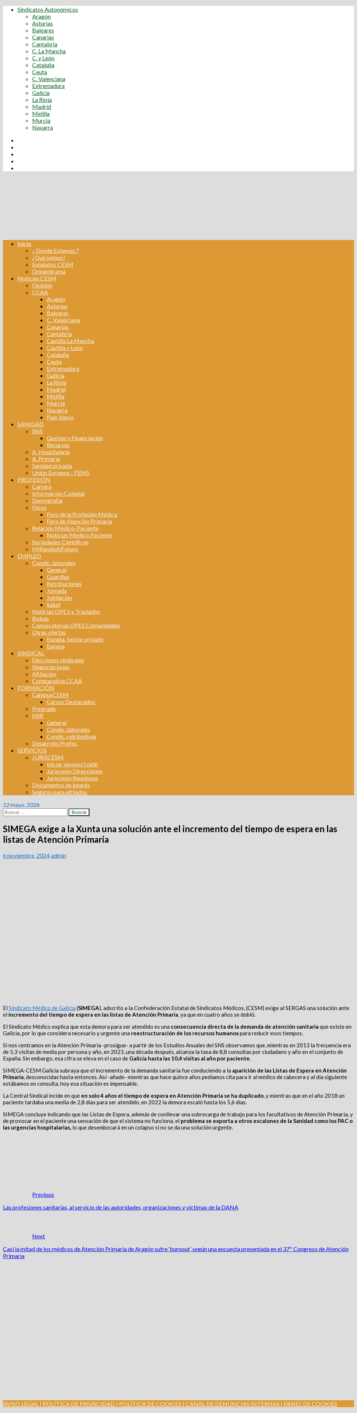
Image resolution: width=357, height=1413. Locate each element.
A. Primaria (46, 458)
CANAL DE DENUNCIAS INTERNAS (232, 1403)
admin (58, 855)
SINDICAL (31, 653)
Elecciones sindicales (58, 659)
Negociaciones (51, 666)
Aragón (41, 16)
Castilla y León (65, 347)
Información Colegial (58, 493)
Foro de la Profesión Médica (82, 514)
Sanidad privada (52, 465)
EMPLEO (29, 555)
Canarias (43, 37)
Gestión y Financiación (75, 437)
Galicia (41, 92)
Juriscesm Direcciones (75, 771)
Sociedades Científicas (60, 541)
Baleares (43, 30)
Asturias (42, 23)
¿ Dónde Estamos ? (55, 250)
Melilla (41, 113)
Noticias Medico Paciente (79, 535)
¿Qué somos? (48, 257)
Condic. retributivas (71, 736)
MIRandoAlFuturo (55, 548)
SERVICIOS (32, 750)
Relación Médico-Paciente (65, 528)
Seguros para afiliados (59, 791)
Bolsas (40, 618)
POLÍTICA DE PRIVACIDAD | (80, 1403)
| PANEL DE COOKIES (308, 1403)
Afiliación (44, 673)
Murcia (41, 120)
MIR (37, 715)
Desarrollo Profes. (55, 743)
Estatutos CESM (52, 264)
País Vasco (60, 417)
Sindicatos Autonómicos (48, 9)
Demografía (47, 500)
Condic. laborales (54, 562)
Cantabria (44, 44)
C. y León (43, 57)
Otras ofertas (49, 632)
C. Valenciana (48, 78)
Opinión (42, 285)
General (56, 569)
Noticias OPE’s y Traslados (66, 611)
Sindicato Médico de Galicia (42, 1008)
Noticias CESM (37, 278)
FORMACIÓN (36, 687)
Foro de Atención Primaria (79, 521)
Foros (39, 507)
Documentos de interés (61, 784)
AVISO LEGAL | (22, 1403)
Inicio (24, 243)
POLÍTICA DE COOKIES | (151, 1403)
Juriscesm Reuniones (72, 777)
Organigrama (49, 271)
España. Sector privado (75, 639)
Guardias (58, 576)
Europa (56, 646)
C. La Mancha (49, 50)
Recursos (58, 444)
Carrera (41, 486)
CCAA (40, 292)
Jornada (57, 590)
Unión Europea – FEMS (60, 472)
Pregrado (44, 708)
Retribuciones (64, 583)
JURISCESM (48, 757)
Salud (53, 604)
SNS (37, 430)
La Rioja (42, 99)
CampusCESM (50, 694)
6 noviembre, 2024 (26, 855)
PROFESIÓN (34, 479)
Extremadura (48, 85)
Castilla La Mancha (70, 340)
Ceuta (39, 71)
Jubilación (59, 597)
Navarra (42, 127)
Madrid (41, 106)
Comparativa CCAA (57, 680)
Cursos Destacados (71, 701)
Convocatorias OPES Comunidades (76, 625)
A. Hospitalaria (51, 451)
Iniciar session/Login (72, 764)
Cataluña (43, 64)
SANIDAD (31, 423)
